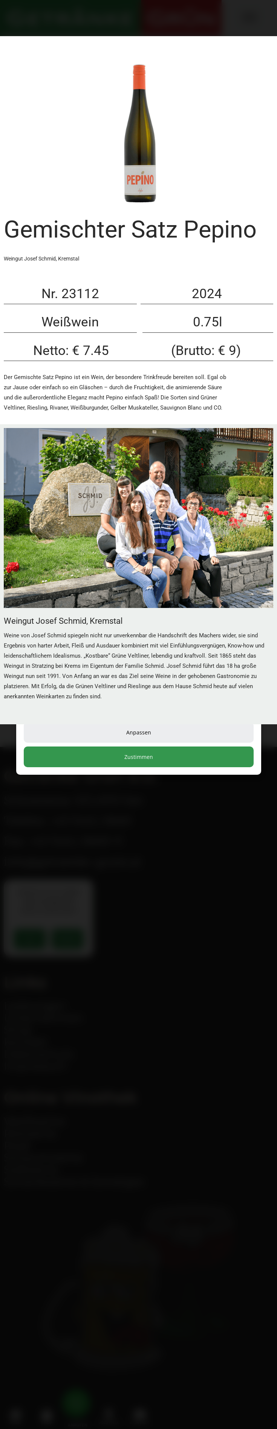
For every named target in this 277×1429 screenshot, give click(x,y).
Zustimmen (138, 756)
